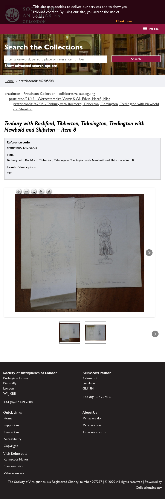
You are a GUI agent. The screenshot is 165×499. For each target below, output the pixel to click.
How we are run (94, 432)
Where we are (14, 473)
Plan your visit (14, 466)
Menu (154, 29)
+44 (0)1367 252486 (97, 397)
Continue (124, 21)
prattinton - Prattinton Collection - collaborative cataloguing (50, 93)
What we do (92, 418)
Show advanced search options (31, 65)
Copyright (11, 446)
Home (9, 81)
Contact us (11, 432)
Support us (11, 425)
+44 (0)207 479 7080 (18, 402)
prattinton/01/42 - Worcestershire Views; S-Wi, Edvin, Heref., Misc (59, 99)
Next (149, 252)
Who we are (92, 425)
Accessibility (12, 439)
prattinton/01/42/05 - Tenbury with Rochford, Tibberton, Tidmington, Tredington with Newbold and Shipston (86, 106)
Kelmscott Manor (16, 459)
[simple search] (55, 59)
